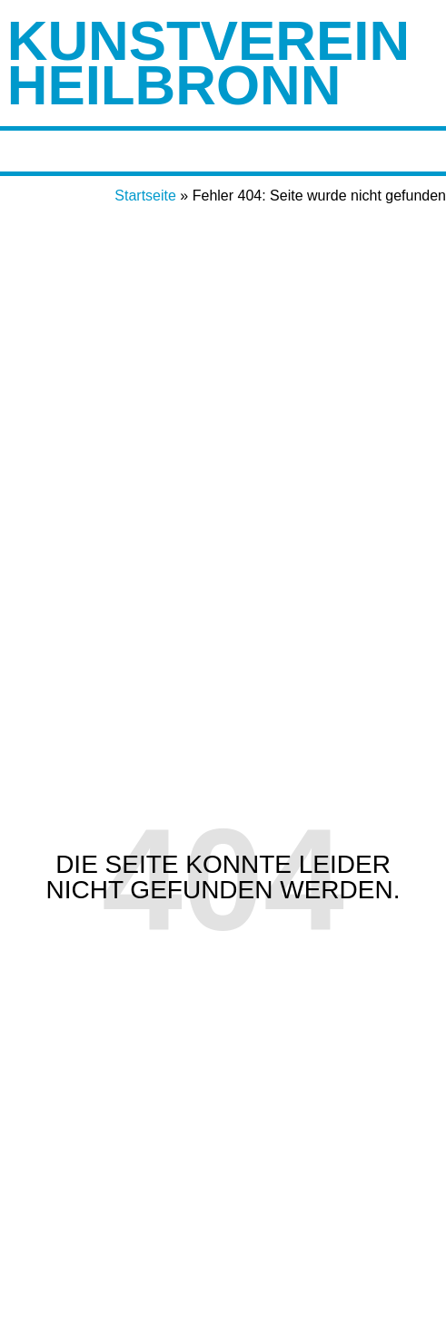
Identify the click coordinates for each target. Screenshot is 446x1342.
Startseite (145, 195)
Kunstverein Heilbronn (208, 62)
